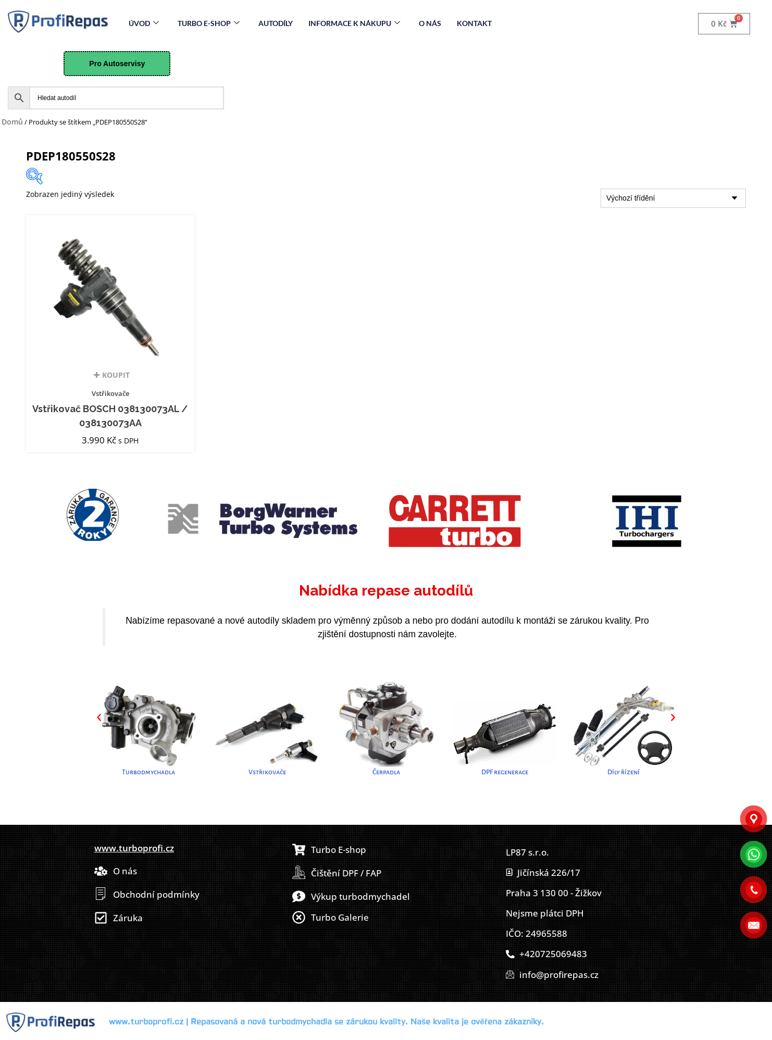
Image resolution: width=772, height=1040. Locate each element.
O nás (430, 23)
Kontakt (474, 23)
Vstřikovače (110, 393)
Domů (12, 122)
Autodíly (275, 23)
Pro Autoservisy (117, 63)
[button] (99, 717)
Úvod (144, 23)
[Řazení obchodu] (673, 198)
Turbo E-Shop (209, 23)
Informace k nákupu (354, 23)
